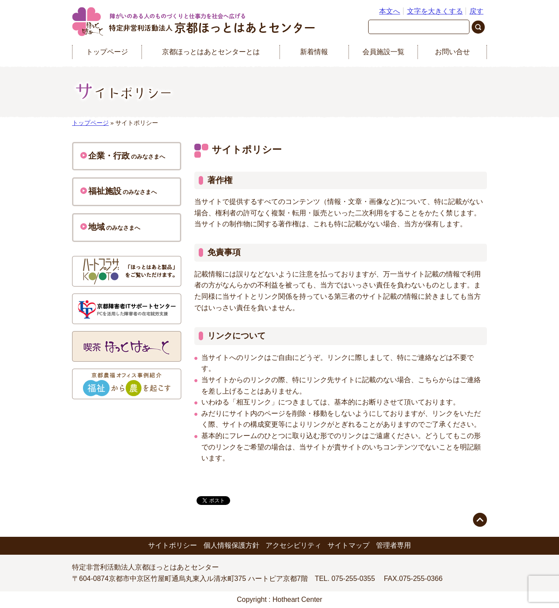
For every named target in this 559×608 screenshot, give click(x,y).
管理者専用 (393, 545)
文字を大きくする (435, 11)
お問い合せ (452, 51)
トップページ (107, 51)
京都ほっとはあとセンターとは (211, 51)
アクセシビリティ (293, 545)
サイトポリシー (172, 545)
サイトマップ (348, 545)
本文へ (389, 11)
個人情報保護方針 (231, 545)
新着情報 (314, 51)
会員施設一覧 (383, 51)
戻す (476, 11)
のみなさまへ (122, 155)
